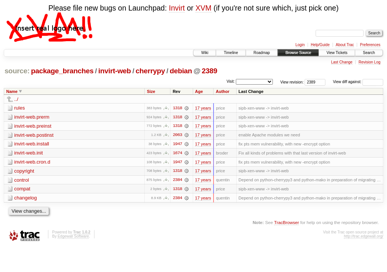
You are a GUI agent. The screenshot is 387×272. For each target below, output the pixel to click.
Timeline (231, 53)
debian (181, 71)
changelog (25, 198)
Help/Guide (320, 45)
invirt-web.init (28, 153)
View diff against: (358, 82)
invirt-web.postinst (34, 135)
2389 (209, 71)
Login (300, 45)
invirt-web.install (31, 144)
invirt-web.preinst (32, 126)
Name (12, 91)
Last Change (342, 62)
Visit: (230, 81)
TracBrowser (286, 223)
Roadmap (262, 53)
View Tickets (337, 53)
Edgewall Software (73, 237)
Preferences (370, 45)
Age (199, 91)
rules (19, 108)
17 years (203, 108)
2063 (177, 135)
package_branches (62, 71)
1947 (177, 144)
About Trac (345, 45)
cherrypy (150, 71)
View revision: (292, 82)
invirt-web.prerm (32, 117)
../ (16, 99)
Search (369, 53)
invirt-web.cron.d (32, 162)
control (21, 180)
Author (222, 91)
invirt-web (114, 71)
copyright (24, 171)
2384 (177, 181)
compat (22, 189)
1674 (177, 153)
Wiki (204, 53)
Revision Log (370, 62)
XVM (203, 8)
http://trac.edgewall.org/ (363, 237)
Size (151, 91)
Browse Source (298, 53)
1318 (177, 108)
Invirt (177, 8)
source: (17, 71)
